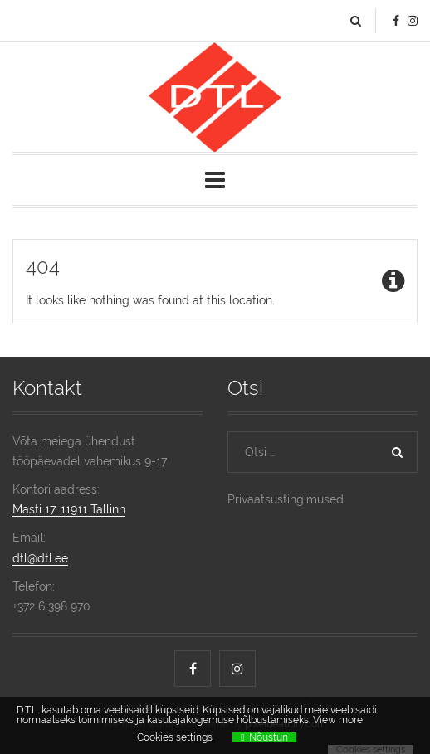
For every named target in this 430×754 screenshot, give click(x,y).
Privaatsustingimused (285, 499)
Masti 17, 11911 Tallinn (68, 509)
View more (338, 720)
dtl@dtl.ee (40, 558)
